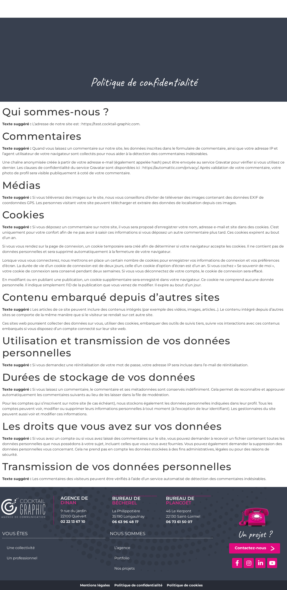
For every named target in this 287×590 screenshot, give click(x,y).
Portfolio (121, 558)
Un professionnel (22, 558)
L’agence (122, 547)
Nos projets (124, 568)
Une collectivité (21, 547)
